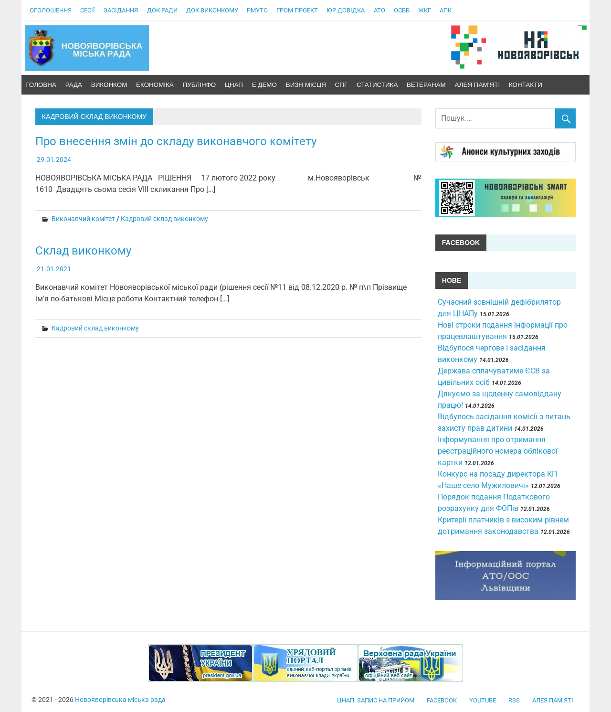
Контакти (525, 84)
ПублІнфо (199, 84)
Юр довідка (346, 10)
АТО (379, 10)
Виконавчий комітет (83, 219)
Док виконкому (212, 10)
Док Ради (162, 10)
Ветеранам (426, 84)
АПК (446, 10)
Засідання (121, 10)
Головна (41, 84)
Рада (73, 84)
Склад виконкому (83, 250)
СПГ (341, 84)
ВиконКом (109, 84)
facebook (442, 700)
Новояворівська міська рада (120, 699)
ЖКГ (424, 10)
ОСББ (402, 10)
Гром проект (297, 10)
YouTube (482, 700)
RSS (514, 700)
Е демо (264, 84)
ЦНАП (234, 84)
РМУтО (257, 10)
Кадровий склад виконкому (164, 219)
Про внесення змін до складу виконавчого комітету (175, 141)
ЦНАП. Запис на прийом (375, 700)
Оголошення (51, 10)
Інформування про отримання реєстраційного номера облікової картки (498, 451)
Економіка (155, 84)
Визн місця (306, 84)
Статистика (377, 84)
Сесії (87, 10)
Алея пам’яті (477, 84)
